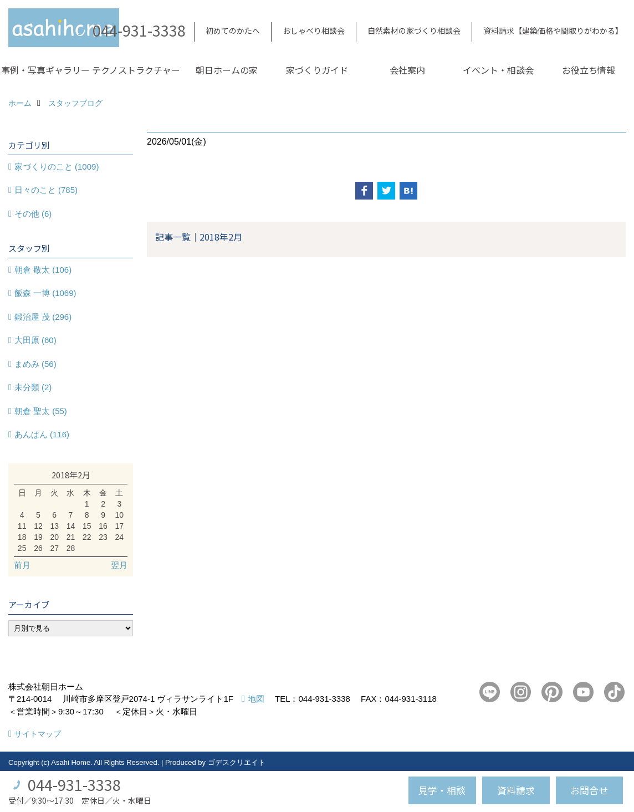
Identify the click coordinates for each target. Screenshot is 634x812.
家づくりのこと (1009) (56, 166)
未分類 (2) (33, 387)
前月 (22, 565)
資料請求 (516, 790)
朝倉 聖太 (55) (40, 411)
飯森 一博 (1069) (45, 293)
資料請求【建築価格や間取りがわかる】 (553, 30)
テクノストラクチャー (136, 69)
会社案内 (407, 69)
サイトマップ (37, 733)
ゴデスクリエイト (236, 762)
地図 (256, 698)
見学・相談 (442, 790)
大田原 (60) (35, 340)
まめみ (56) (35, 364)
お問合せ (589, 790)
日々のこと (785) (46, 190)
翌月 (119, 565)
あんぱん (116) (41, 434)
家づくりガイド (317, 69)
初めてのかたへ (233, 30)
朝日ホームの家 (227, 69)
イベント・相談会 (498, 69)
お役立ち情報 (588, 69)
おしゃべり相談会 (314, 30)
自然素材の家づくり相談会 (414, 30)
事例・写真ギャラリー (45, 69)
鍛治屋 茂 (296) (42, 316)
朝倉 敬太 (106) (42, 269)
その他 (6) (33, 213)
